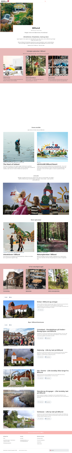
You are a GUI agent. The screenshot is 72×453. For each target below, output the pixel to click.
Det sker (47, 3)
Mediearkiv (39, 442)
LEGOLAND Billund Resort (28, 3)
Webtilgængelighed (8, 443)
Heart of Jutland (18, 3)
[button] (58, 451)
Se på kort (48, 339)
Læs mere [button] (40, 311)
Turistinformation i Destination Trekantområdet (10, 441)
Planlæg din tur (54, 3)
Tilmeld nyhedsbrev (41, 440)
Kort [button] (12, 298)
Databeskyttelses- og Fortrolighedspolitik (25, 441)
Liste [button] (7, 326)
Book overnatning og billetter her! (36, 4)
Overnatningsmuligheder (39, 3)
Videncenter (39, 444)
